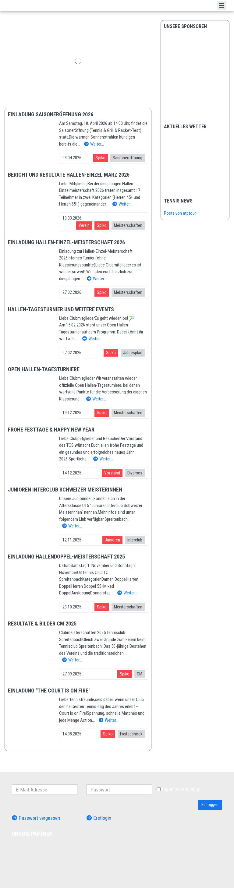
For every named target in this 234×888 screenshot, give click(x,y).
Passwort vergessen (36, 818)
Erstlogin (99, 818)
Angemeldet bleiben (178, 789)
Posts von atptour (180, 213)
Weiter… (94, 144)
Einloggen (209, 804)
